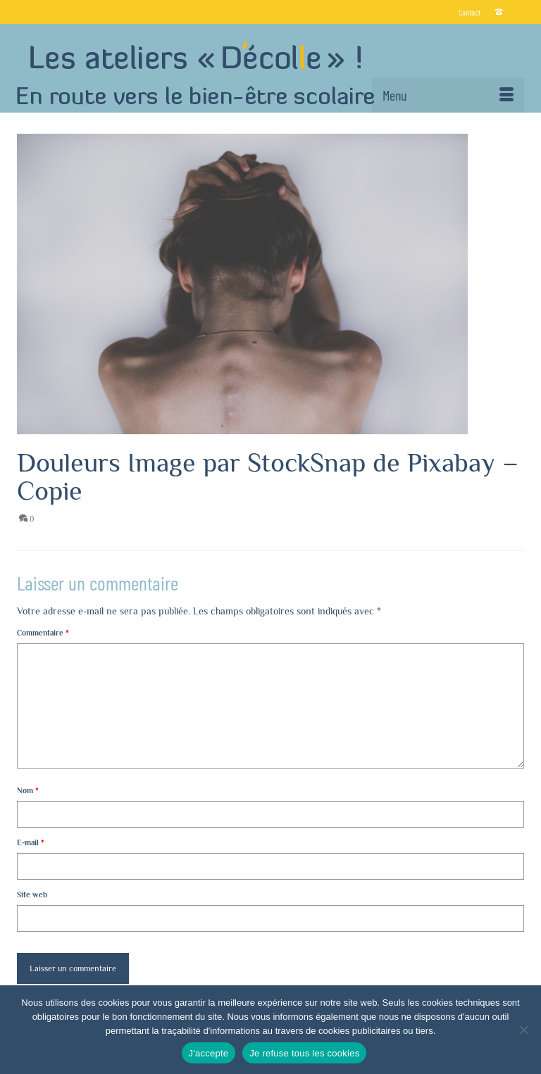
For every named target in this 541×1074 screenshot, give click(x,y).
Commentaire (43, 632)
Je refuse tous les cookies (304, 1053)
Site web (32, 894)
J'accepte (209, 1053)
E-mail (30, 842)
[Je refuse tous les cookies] (523, 1030)
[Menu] (448, 95)
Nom (28, 790)
